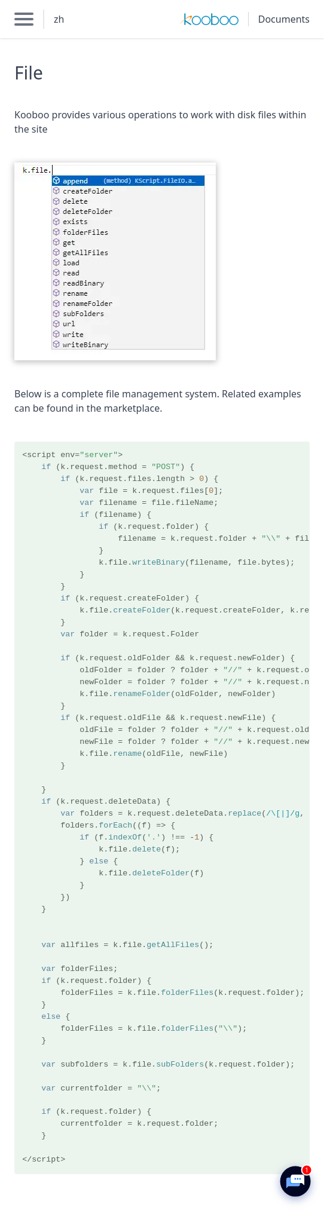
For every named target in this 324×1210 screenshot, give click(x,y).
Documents (284, 19)
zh (59, 19)
